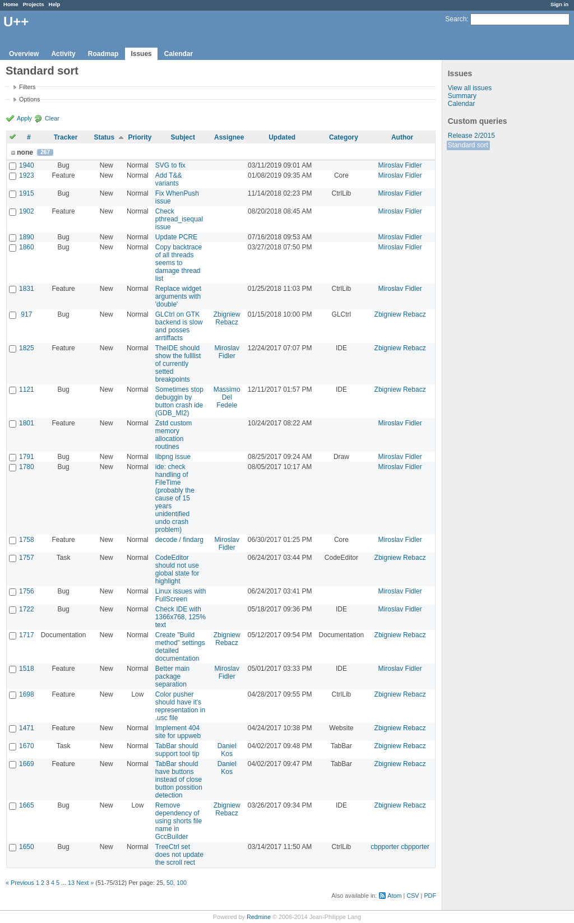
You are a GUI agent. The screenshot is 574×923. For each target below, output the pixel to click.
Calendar (178, 54)
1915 (26, 193)
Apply (24, 118)
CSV (412, 895)
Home (10, 4)
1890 (26, 237)
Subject (183, 137)
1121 (26, 389)
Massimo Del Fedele (227, 397)
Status (104, 137)
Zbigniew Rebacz (227, 318)
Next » (85, 882)
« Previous (20, 882)
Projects (33, 4)
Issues (141, 54)
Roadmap (103, 54)
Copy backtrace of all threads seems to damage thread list (178, 262)
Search (455, 19)
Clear (52, 118)
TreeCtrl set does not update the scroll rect (179, 854)
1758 (26, 540)
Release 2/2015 (471, 136)
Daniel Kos (227, 750)
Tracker (66, 137)
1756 (26, 591)
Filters (27, 87)
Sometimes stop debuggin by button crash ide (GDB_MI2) (179, 401)
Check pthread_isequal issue (179, 219)
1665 (26, 805)
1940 (26, 165)
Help (55, 4)
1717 (26, 635)
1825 (26, 348)
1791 (26, 457)
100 (182, 882)
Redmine (259, 916)
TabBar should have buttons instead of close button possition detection (178, 779)
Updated (282, 137)
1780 (26, 467)
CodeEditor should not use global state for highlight (177, 569)
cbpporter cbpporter (400, 847)
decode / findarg (179, 540)
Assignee (229, 137)
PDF (430, 895)
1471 (26, 728)
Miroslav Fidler (400, 165)
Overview (24, 54)
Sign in (559, 4)
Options (29, 99)
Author (402, 137)
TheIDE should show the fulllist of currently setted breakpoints (178, 363)
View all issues (470, 88)
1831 (26, 289)
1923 (26, 175)
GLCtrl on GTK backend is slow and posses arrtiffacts (179, 326)
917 (26, 314)
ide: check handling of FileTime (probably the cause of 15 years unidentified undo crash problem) (175, 498)
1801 (26, 423)
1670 (26, 746)
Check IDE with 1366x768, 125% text (180, 617)
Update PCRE (176, 237)
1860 (26, 247)
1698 (26, 694)
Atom (394, 895)
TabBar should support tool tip (177, 750)
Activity (63, 54)
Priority (139, 137)
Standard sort (468, 145)
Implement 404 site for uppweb (178, 732)
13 (71, 882)
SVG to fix (170, 165)
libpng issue (173, 457)
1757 (26, 558)
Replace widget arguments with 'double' (178, 296)
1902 (26, 211)
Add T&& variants (168, 179)
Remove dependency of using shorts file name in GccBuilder (178, 821)
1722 (26, 609)
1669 (26, 764)
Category (343, 137)
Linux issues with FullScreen (180, 595)
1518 (26, 668)
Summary (462, 96)
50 (169, 882)
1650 (26, 847)
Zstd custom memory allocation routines (173, 435)
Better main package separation (172, 676)
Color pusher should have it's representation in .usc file (180, 706)
